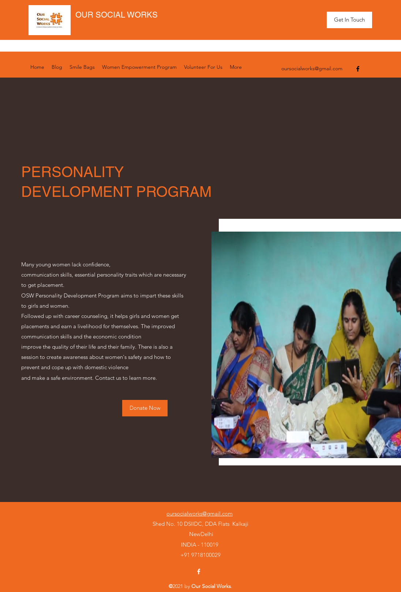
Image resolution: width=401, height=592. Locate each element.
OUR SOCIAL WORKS (116, 14)
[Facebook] (357, 68)
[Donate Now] (145, 408)
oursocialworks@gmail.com (311, 68)
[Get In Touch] (349, 20)
